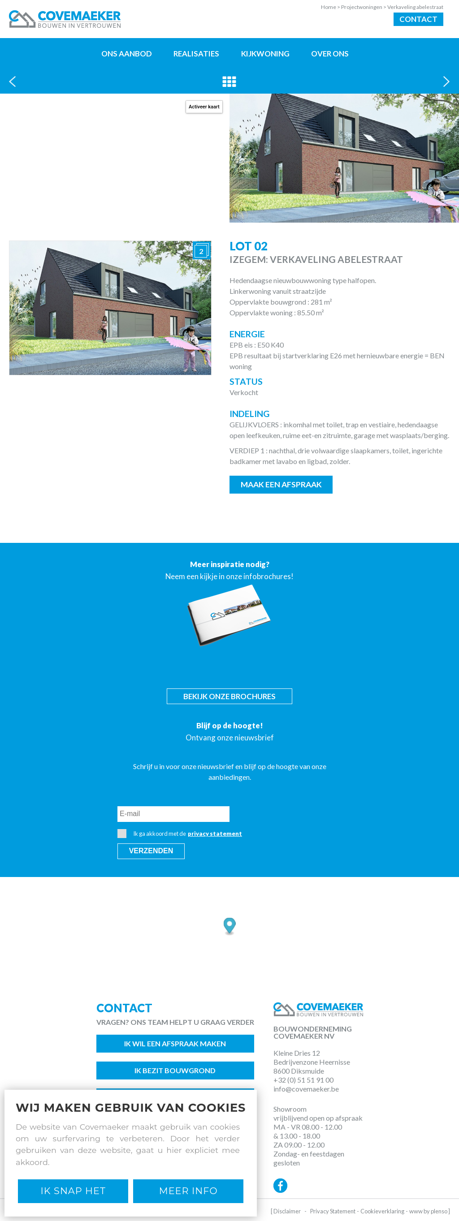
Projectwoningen (364, 7)
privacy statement (215, 833)
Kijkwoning (265, 53)
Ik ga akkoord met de (179, 833)
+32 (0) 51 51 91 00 (303, 1079)
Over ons (330, 53)
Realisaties (196, 53)
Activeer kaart (204, 107)
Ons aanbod (126, 53)
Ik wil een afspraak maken (175, 1043)
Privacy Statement (332, 1211)
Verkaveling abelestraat (415, 7)
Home (331, 7)
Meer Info (188, 1190)
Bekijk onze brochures (229, 696)
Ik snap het (73, 1190)
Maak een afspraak (281, 484)
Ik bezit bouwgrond (175, 1070)
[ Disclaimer (286, 1211)
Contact (418, 19)
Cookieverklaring (382, 1211)
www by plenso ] (429, 1211)
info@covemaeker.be (306, 1088)
